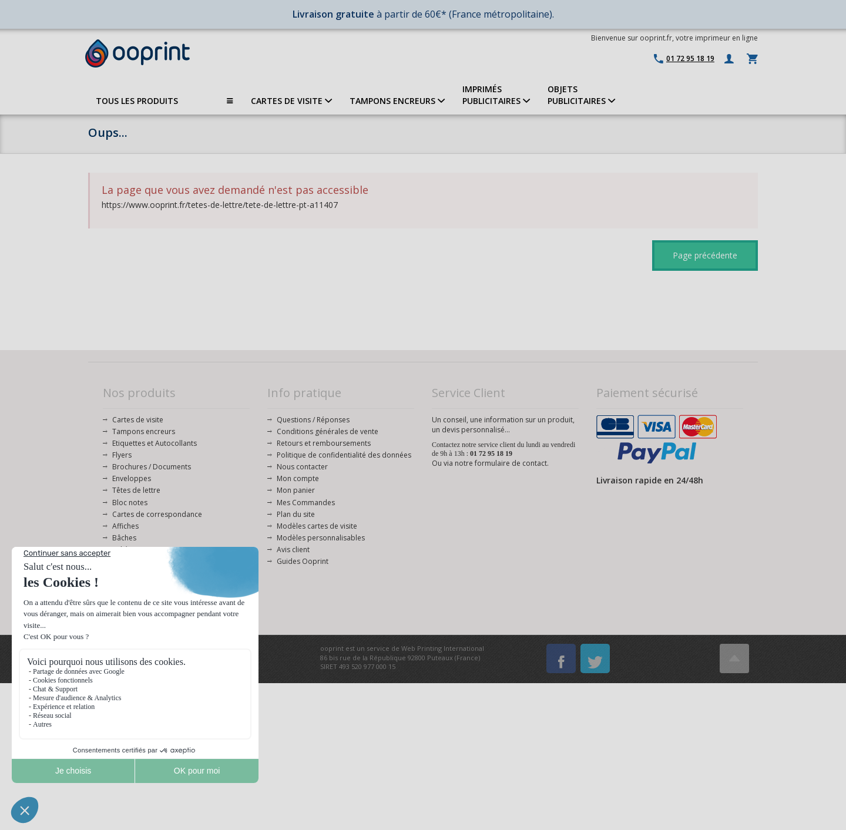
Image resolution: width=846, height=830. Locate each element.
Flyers (122, 455)
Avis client (293, 550)
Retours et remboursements (324, 443)
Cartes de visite (137, 420)
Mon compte (298, 478)
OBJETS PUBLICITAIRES (581, 94)
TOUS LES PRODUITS (164, 101)
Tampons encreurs (143, 431)
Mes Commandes (306, 503)
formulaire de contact (511, 463)
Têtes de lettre (136, 490)
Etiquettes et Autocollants (154, 443)
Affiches (125, 526)
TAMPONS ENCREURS (397, 100)
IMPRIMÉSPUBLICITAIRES (496, 94)
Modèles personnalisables (321, 538)
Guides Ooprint (302, 561)
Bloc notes (129, 503)
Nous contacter (302, 467)
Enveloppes (131, 478)
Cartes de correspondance (157, 514)
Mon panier (296, 490)
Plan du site (296, 514)
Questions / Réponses (313, 420)
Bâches (124, 538)
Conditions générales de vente (327, 431)
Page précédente (705, 255)
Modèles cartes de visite (317, 526)
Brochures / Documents (151, 467)
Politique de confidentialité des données (344, 455)
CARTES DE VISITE (291, 100)
